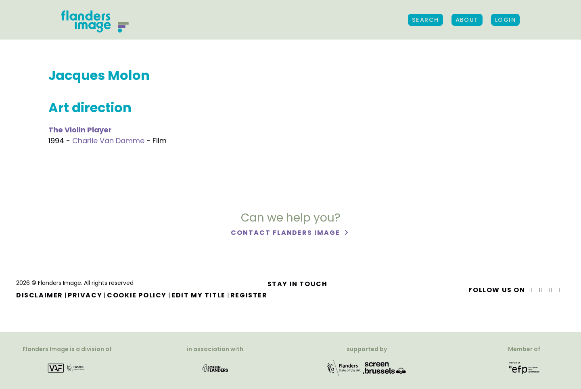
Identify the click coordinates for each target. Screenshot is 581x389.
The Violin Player (80, 130)
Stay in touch (298, 284)
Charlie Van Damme (108, 141)
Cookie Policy (137, 295)
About (467, 20)
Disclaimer (39, 295)
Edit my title (198, 295)
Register (249, 295)
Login (505, 20)
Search (425, 20)
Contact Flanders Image (286, 232)
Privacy (85, 295)
